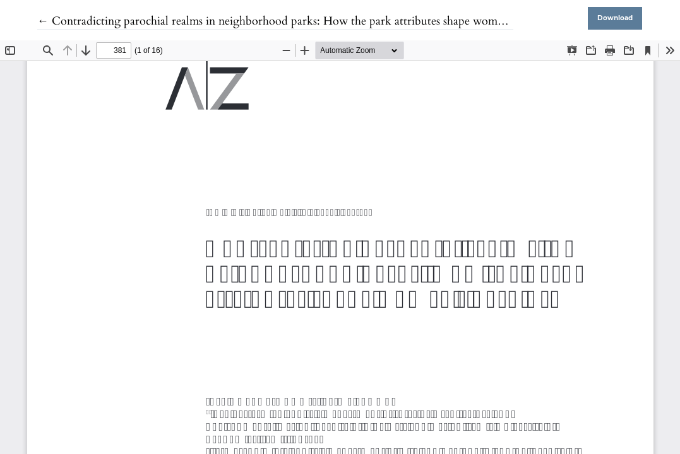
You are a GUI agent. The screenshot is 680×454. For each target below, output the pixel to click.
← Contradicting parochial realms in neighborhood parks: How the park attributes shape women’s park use (298, 21)
